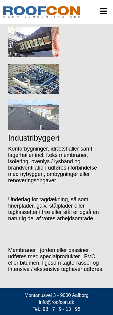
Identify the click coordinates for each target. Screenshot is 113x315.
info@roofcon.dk (56, 302)
